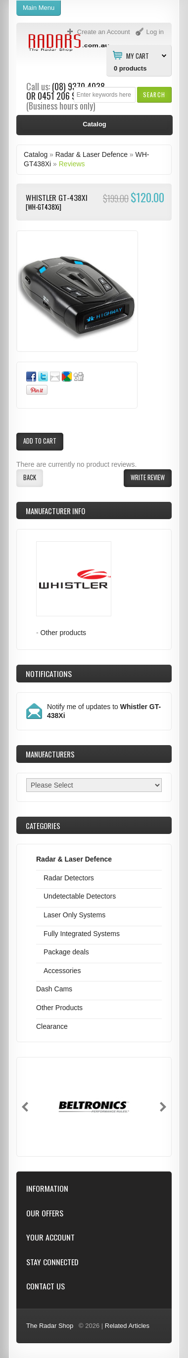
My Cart (137, 55)
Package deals (66, 952)
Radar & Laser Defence (91, 154)
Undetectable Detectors (80, 896)
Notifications (49, 673)
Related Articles (127, 1325)
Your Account (50, 1237)
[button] (154, 94)
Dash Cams (54, 989)
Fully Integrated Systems (82, 934)
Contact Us (45, 1286)
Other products (64, 633)
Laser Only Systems (74, 915)
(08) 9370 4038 (78, 86)
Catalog (35, 154)
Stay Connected (52, 1262)
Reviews (72, 164)
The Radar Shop (49, 1325)
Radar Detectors (69, 878)
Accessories (62, 971)
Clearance (52, 1026)
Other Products (59, 1008)
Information (47, 1188)
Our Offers (44, 1213)
